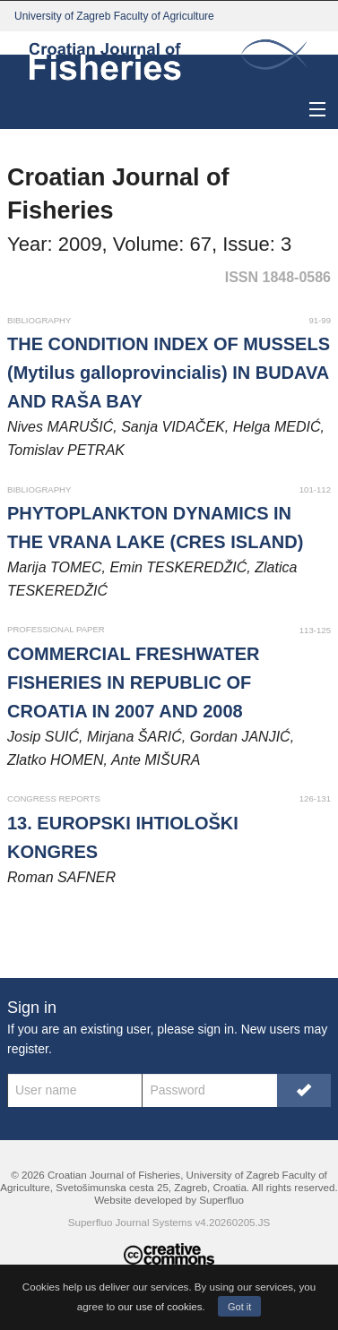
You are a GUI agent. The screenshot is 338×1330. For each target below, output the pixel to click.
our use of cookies (159, 1306)
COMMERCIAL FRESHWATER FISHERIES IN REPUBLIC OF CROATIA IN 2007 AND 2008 (133, 682)
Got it (239, 1306)
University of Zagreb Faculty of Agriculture (114, 16)
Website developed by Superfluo (169, 1200)
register (27, 1049)
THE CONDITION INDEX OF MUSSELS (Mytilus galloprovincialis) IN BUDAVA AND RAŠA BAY (168, 372)
